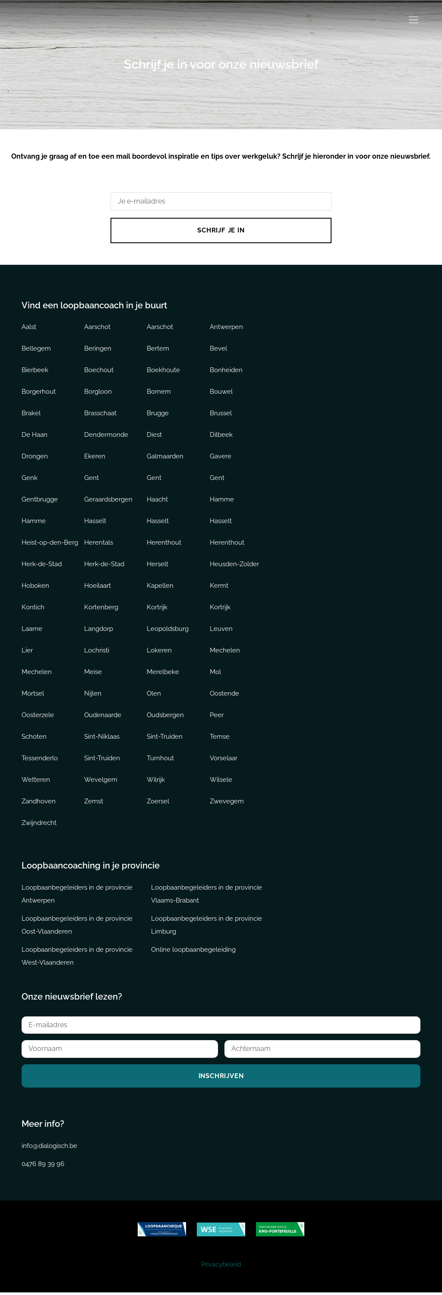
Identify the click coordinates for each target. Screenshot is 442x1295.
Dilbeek (221, 435)
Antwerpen (226, 328)
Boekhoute (163, 371)
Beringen (97, 349)
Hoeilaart (97, 586)
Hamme (222, 500)
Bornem (159, 392)
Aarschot (97, 328)
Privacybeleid (221, 1267)
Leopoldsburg (168, 629)
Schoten (34, 737)
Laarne (32, 629)
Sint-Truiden (165, 737)
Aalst (29, 328)
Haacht (157, 500)
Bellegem (36, 349)
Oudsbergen (165, 716)
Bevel (218, 349)
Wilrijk (156, 780)
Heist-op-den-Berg (50, 543)
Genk (30, 479)
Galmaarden (165, 457)
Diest (154, 435)
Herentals (98, 543)
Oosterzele (38, 716)
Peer (217, 716)
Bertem (158, 349)
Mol (215, 673)
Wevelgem (100, 780)
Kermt (219, 586)
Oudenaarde (102, 716)
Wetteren (36, 780)
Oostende (224, 694)
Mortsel (33, 694)
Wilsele (221, 780)
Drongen (35, 457)
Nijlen (92, 694)
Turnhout (160, 759)
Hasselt (95, 522)
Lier (27, 651)
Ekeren (94, 457)
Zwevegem (227, 802)
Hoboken (35, 586)
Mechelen (225, 651)
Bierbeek (35, 371)
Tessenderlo (40, 759)
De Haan (34, 435)
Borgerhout (39, 392)
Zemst (93, 802)
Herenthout (164, 543)
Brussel (221, 414)
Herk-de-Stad (42, 565)
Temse (220, 737)
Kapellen (160, 586)
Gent (91, 479)
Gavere (220, 457)
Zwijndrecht (39, 824)
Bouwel (221, 392)
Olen (154, 694)
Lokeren (159, 651)
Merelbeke (163, 673)
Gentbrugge (40, 500)
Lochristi (96, 651)
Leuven (221, 629)
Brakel (31, 414)
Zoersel (158, 802)
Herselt (157, 565)
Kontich (33, 608)
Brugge (158, 414)
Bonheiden (226, 371)
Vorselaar (223, 759)
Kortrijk (157, 608)
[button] (413, 20)
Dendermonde (106, 435)
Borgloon (98, 392)
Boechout (99, 371)
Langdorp (98, 629)
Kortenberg (101, 608)
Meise (93, 673)
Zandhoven (39, 802)
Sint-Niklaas (102, 737)
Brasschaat (100, 414)
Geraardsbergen (108, 500)
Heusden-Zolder (234, 565)
